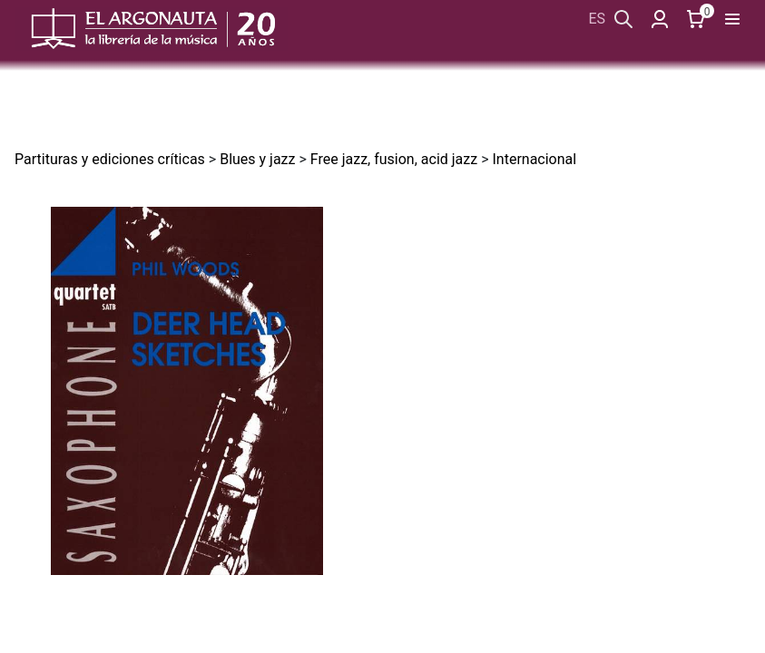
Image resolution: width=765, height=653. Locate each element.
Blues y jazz (257, 159)
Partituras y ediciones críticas (110, 159)
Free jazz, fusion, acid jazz (393, 159)
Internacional (534, 159)
